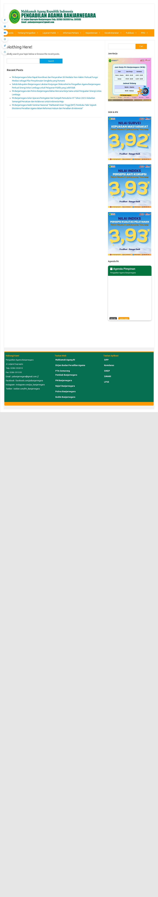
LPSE (106, 382)
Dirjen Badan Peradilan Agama (70, 365)
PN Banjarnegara (63, 380)
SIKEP (107, 371)
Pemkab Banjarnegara (66, 375)
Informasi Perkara (72, 33)
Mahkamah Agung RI (65, 360)
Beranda (9, 33)
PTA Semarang (62, 371)
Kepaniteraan (93, 33)
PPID (144, 33)
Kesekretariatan (113, 33)
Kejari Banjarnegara (65, 386)
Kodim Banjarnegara (65, 397)
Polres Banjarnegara (65, 391)
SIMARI (107, 376)
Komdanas (109, 365)
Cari (141, 46)
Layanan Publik (51, 33)
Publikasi (131, 33)
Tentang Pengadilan (28, 33)
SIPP (106, 360)
